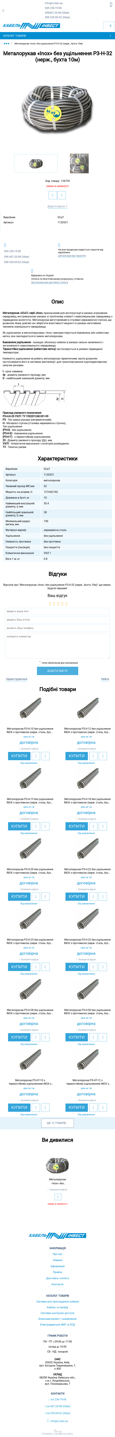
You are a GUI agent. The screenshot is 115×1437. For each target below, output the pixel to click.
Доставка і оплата (57, 1278)
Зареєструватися (16, 679)
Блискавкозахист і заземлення (57, 1318)
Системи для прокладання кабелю (57, 1301)
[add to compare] (62, 195)
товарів (60, 1123)
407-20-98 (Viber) (57, 13)
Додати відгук (56, 206)
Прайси (57, 1272)
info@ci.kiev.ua (57, 1421)
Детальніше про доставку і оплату (49, 282)
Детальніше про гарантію (72, 255)
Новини (57, 1260)
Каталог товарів (14, 35)
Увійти (105, 679)
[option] (57, 108)
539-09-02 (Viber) (57, 17)
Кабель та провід (57, 1307)
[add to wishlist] (53, 195)
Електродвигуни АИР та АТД (57, 1324)
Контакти (57, 1284)
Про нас (57, 1254)
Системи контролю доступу (58, 1313)
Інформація (58, 1266)
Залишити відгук (30, 748)
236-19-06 (53, 8)
